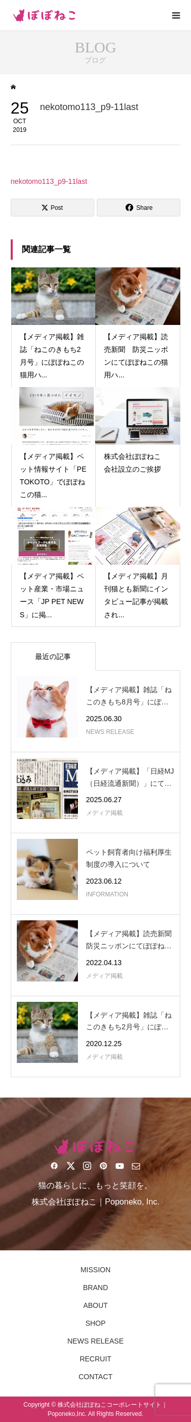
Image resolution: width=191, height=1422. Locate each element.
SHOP (96, 1323)
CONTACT (95, 1377)
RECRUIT (95, 1359)
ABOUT (95, 1305)
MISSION (95, 1270)
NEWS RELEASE (95, 1341)
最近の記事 (53, 656)
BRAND (95, 1287)
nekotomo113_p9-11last (49, 181)
